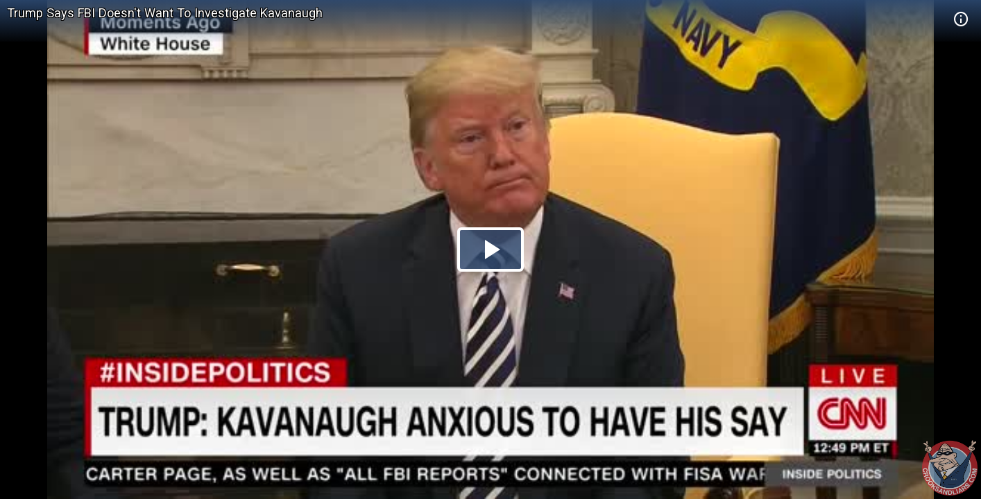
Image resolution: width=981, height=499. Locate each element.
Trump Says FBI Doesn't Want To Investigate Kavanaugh (165, 13)
